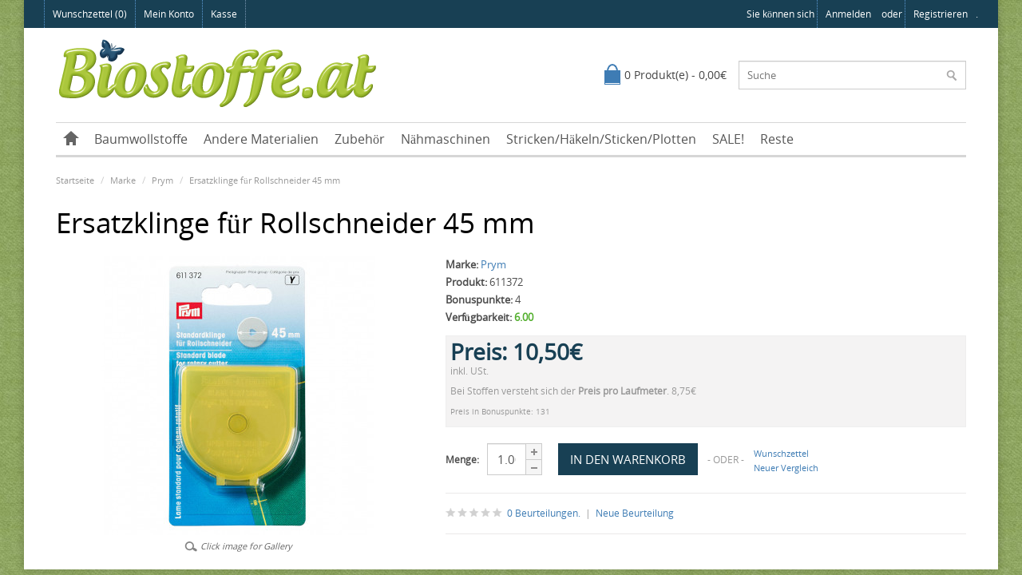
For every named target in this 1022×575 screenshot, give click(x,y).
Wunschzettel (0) (90, 14)
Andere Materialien (261, 139)
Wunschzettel (781, 453)
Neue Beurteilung (635, 513)
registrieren (940, 14)
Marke (123, 180)
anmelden (848, 14)
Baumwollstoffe (141, 139)
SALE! (728, 139)
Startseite (75, 180)
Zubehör (360, 139)
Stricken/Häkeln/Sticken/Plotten (601, 139)
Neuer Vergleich (786, 468)
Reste (777, 139)
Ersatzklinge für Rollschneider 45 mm (264, 180)
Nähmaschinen (445, 139)
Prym (162, 180)
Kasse (224, 14)
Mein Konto (169, 14)
